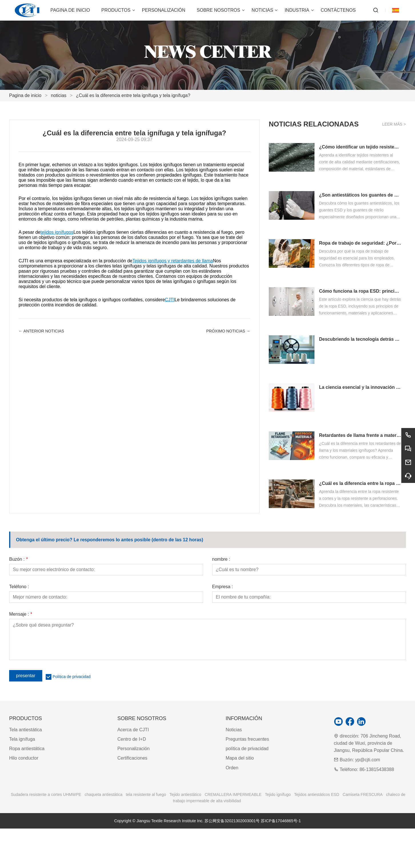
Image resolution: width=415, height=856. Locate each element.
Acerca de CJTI (133, 729)
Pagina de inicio (25, 95)
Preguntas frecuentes (247, 739)
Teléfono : (19, 586)
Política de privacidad (72, 676)
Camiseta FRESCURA (363, 794)
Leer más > (394, 124)
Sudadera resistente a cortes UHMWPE (46, 794)
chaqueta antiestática (103, 794)
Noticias (234, 729)
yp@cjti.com (367, 759)
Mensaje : (20, 614)
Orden (232, 767)
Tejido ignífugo (278, 794)
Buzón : (18, 559)
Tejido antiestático (185, 794)
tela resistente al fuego (146, 794)
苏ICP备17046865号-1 (281, 821)
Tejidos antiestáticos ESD (316, 794)
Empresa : (222, 586)
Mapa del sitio (240, 758)
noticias (58, 95)
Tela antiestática (25, 729)
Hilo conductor (23, 758)
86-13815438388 (377, 769)
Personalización (133, 748)
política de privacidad (247, 748)
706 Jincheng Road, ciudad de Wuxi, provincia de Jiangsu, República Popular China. (369, 743)
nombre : (221, 559)
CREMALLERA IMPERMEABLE (233, 794)
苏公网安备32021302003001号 (232, 821)
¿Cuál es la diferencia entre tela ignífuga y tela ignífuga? (133, 95)
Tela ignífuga (22, 739)
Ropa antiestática (27, 748)
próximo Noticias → (228, 331)
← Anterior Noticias (41, 331)
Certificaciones (132, 758)
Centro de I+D (131, 739)
